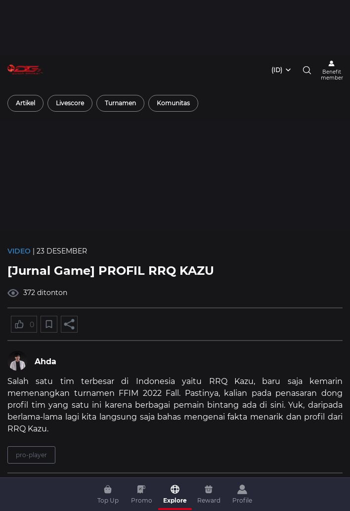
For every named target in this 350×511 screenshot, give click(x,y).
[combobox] (281, 70)
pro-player (31, 455)
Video (19, 251)
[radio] (25, 103)
